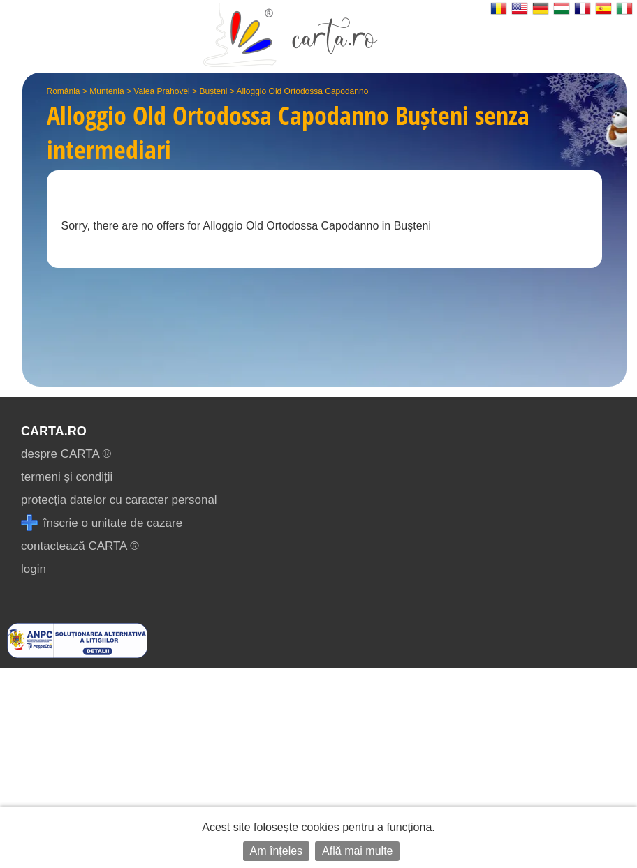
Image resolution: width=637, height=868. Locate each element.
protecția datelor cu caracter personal (119, 500)
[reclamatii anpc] (77, 654)
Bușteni (213, 91)
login (33, 569)
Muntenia (106, 91)
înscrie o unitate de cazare (101, 523)
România (63, 91)
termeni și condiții (66, 477)
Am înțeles (276, 851)
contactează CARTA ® (80, 546)
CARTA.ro (54, 431)
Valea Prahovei (161, 91)
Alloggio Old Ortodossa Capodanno (303, 91)
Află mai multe (357, 851)
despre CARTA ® (66, 454)
